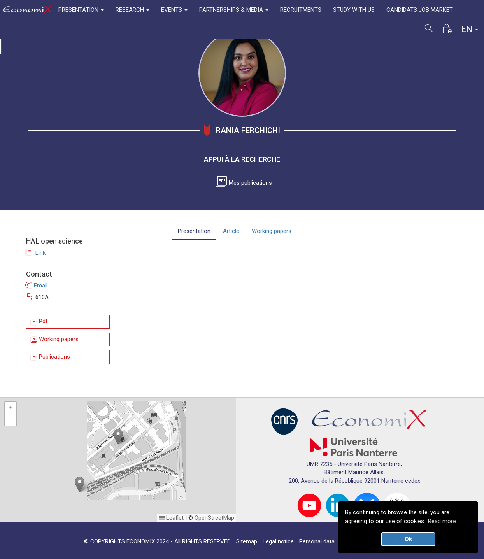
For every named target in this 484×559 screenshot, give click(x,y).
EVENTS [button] (174, 9)
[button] (118, 437)
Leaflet (171, 517)
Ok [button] (408, 539)
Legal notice (278, 541)
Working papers (54, 339)
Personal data (317, 541)
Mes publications (245, 182)
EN (469, 29)
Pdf (39, 322)
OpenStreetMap (214, 517)
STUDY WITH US (354, 9)
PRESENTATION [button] (81, 9)
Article (231, 231)
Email (36, 285)
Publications (50, 357)
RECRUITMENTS (300, 9)
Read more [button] (442, 521)
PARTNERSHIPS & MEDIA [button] (233, 9)
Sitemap (246, 541)
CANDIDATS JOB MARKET (419, 9)
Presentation (194, 231)
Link (36, 252)
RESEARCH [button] (132, 9)
